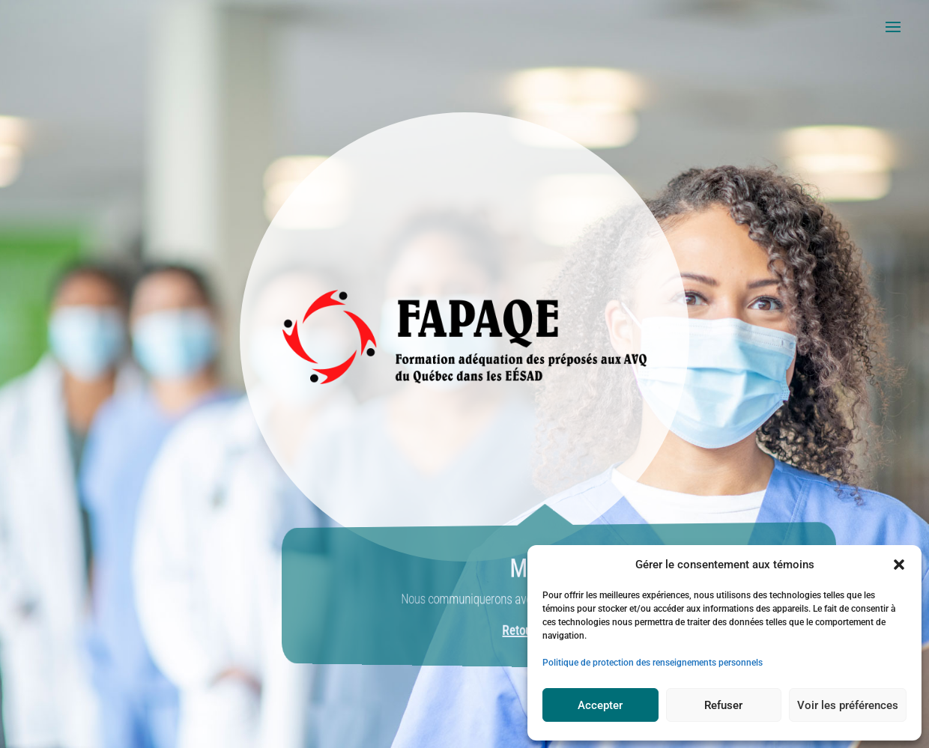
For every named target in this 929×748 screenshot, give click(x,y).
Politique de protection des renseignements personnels (652, 662)
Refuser (723, 705)
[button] (899, 564)
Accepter (600, 705)
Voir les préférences (847, 705)
